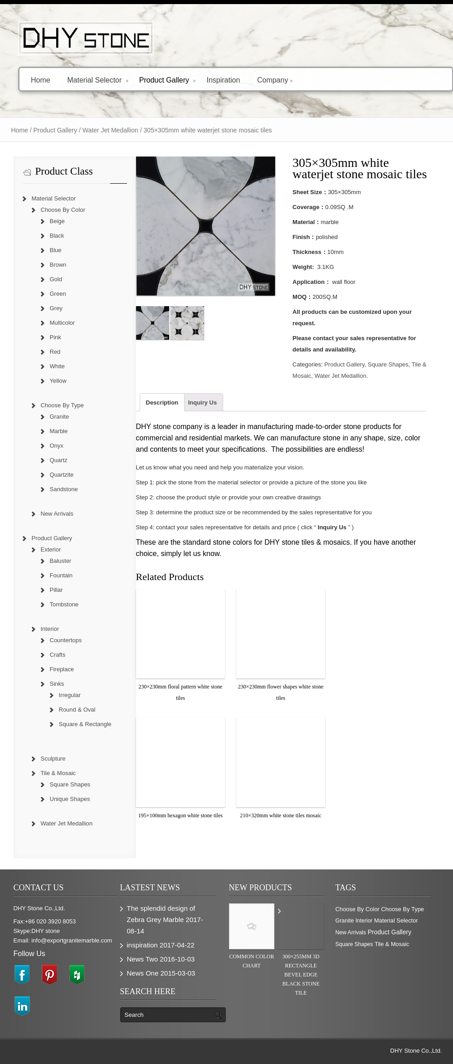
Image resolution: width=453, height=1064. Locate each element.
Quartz (59, 460)
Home (40, 79)
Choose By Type (62, 405)
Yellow (58, 380)
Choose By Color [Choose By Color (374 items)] (358, 909)
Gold (56, 279)
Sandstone (64, 489)
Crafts (58, 654)
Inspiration (223, 79)
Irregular (70, 695)
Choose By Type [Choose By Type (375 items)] (402, 909)
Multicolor (62, 322)
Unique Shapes (70, 799)
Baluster (61, 560)
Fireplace (62, 669)
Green (58, 293)
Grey (56, 308)
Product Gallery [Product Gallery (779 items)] (389, 932)
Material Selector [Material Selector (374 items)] (396, 920)
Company (274, 79)
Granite (59, 416)
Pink (55, 337)
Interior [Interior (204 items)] (364, 921)
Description (162, 402)
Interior (50, 628)
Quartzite (62, 474)
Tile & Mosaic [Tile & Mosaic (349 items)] (392, 944)
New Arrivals (57, 513)
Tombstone (64, 604)
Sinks (57, 683)
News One (143, 973)
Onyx (56, 445)
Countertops (66, 640)
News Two (142, 959)
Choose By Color (63, 209)
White (57, 366)
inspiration (142, 945)
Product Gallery (167, 79)
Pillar (56, 589)
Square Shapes (388, 364)
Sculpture (53, 758)
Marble (59, 431)
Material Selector (97, 79)
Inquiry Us (202, 402)
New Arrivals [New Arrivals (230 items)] (351, 932)
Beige (57, 221)
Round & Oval (77, 709)
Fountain (61, 575)
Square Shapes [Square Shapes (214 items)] (354, 944)
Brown (58, 264)
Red (55, 351)
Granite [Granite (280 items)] (345, 921)
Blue (56, 250)
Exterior (51, 549)
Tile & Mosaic (58, 773)
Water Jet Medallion (110, 130)
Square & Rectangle (85, 724)
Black (57, 235)
